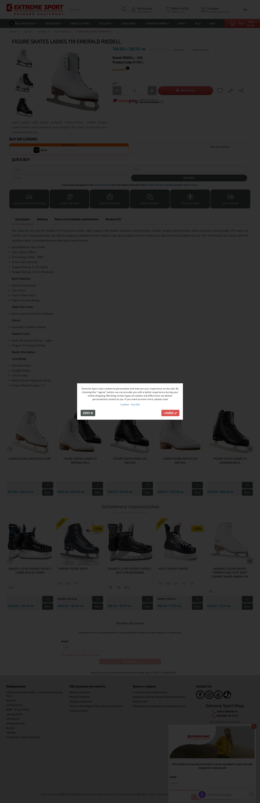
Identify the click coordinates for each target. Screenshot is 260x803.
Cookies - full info (130, 404)
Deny (88, 413)
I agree (170, 413)
